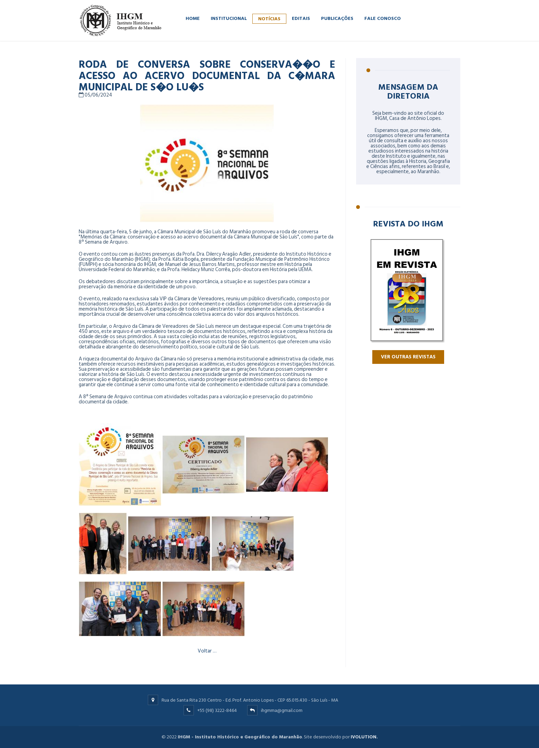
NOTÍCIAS (269, 18)
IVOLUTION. (364, 737)
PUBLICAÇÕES (337, 18)
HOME (193, 18)
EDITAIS (301, 18)
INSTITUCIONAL (229, 18)
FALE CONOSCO (382, 18)
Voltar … (207, 651)
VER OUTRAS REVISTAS (408, 357)
